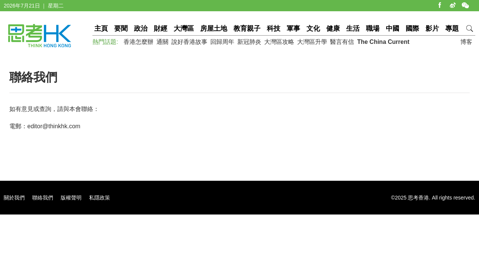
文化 (313, 28)
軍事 (293, 28)
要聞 (121, 28)
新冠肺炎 (249, 42)
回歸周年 (222, 42)
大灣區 (184, 28)
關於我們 (14, 198)
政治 (140, 28)
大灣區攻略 (279, 42)
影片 (432, 28)
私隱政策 (99, 198)
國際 (412, 28)
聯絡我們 (42, 198)
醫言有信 (342, 42)
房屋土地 (213, 28)
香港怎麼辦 (138, 42)
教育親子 (247, 28)
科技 (273, 28)
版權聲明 (71, 198)
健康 (333, 28)
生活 (353, 28)
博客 (466, 42)
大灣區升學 (312, 42)
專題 (452, 28)
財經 (160, 28)
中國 (392, 28)
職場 (372, 28)
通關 (162, 42)
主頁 (101, 28)
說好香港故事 (189, 42)
